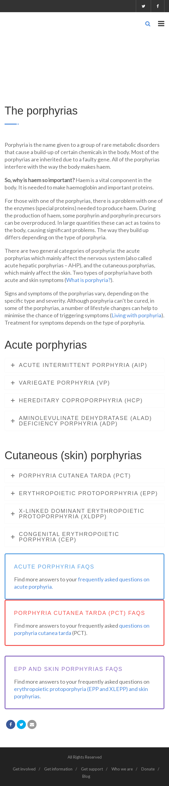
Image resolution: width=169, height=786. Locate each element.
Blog (86, 776)
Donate (148, 769)
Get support (92, 769)
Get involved (24, 769)
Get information (58, 769)
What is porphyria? (88, 280)
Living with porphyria (136, 315)
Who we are (122, 769)
